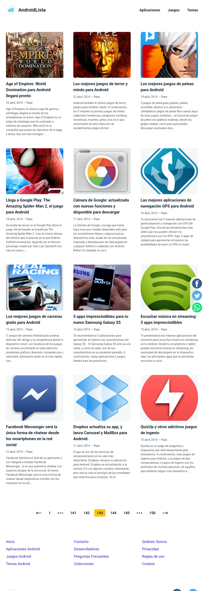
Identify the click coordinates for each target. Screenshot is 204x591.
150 (152, 513)
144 (113, 513)
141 (73, 513)
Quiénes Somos (154, 542)
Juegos (174, 10)
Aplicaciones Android (23, 549)
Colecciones (83, 564)
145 (127, 513)
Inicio (10, 542)
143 (100, 513)
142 (86, 513)
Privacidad (150, 549)
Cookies (148, 564)
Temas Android (18, 564)
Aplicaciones (149, 10)
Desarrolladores (86, 549)
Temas (192, 10)
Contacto (81, 542)
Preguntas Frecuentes (91, 556)
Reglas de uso (153, 556)
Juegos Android (18, 556)
